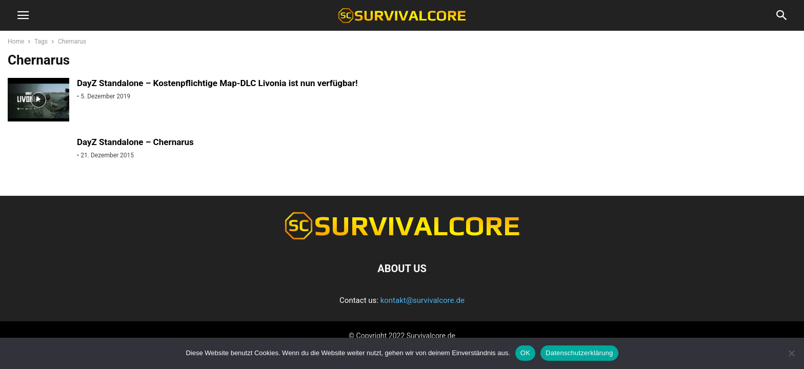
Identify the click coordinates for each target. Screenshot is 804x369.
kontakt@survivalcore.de (422, 300)
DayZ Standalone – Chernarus (135, 142)
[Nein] (791, 353)
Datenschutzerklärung (579, 353)
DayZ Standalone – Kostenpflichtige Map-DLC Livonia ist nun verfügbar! (217, 83)
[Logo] (402, 237)
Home (16, 41)
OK (525, 353)
